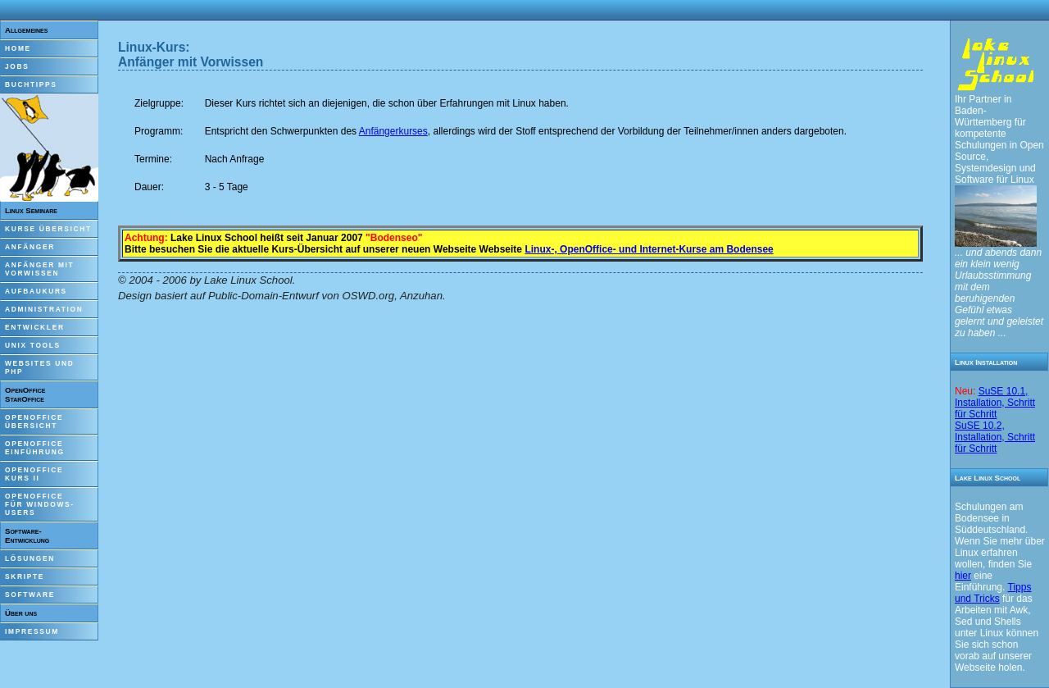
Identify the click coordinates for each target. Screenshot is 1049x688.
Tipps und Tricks (993, 592)
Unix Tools (33, 345)
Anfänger (30, 247)
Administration (44, 309)
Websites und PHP (39, 367)
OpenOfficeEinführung (35, 448)
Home (18, 48)
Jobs (17, 66)
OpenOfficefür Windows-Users (40, 504)
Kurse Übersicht (48, 229)
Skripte (24, 576)
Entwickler (35, 327)
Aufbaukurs (36, 291)
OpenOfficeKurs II (34, 474)
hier (963, 575)
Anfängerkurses (393, 131)
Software (30, 594)
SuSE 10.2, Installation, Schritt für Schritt (995, 437)
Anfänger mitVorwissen (39, 269)
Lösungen (30, 558)
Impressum (32, 631)
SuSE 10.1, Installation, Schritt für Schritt (995, 402)
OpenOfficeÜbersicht (34, 421)
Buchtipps (31, 84)
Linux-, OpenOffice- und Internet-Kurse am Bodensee (648, 249)
